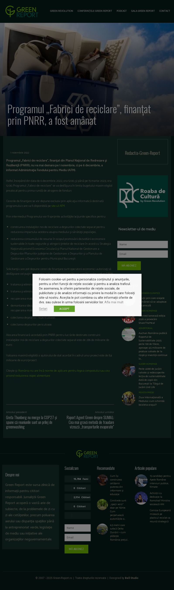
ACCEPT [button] (64, 308)
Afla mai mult (113, 302)
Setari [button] (43, 309)
